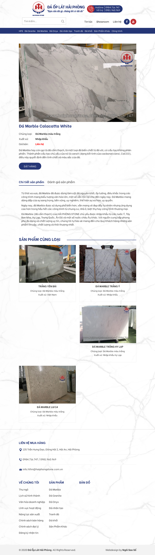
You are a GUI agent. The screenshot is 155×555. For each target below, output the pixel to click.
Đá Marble (42, 30)
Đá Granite (30, 30)
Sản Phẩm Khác (102, 30)
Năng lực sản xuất (29, 514)
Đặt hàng (30, 166)
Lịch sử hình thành (29, 495)
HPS (21, 30)
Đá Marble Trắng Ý (107, 286)
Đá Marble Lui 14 (47, 407)
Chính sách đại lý (29, 526)
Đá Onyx (53, 30)
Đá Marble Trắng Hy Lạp (107, 346)
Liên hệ (117, 21)
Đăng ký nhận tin (28, 532)
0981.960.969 (112, 10)
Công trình (117, 30)
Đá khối (88, 30)
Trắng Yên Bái (47, 286)
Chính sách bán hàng (31, 520)
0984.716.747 (112, 7)
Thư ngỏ (23, 489)
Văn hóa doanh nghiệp (32, 502)
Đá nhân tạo (66, 30)
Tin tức (88, 21)
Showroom (102, 21)
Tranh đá (78, 30)
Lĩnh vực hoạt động (30, 508)
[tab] (31, 182)
